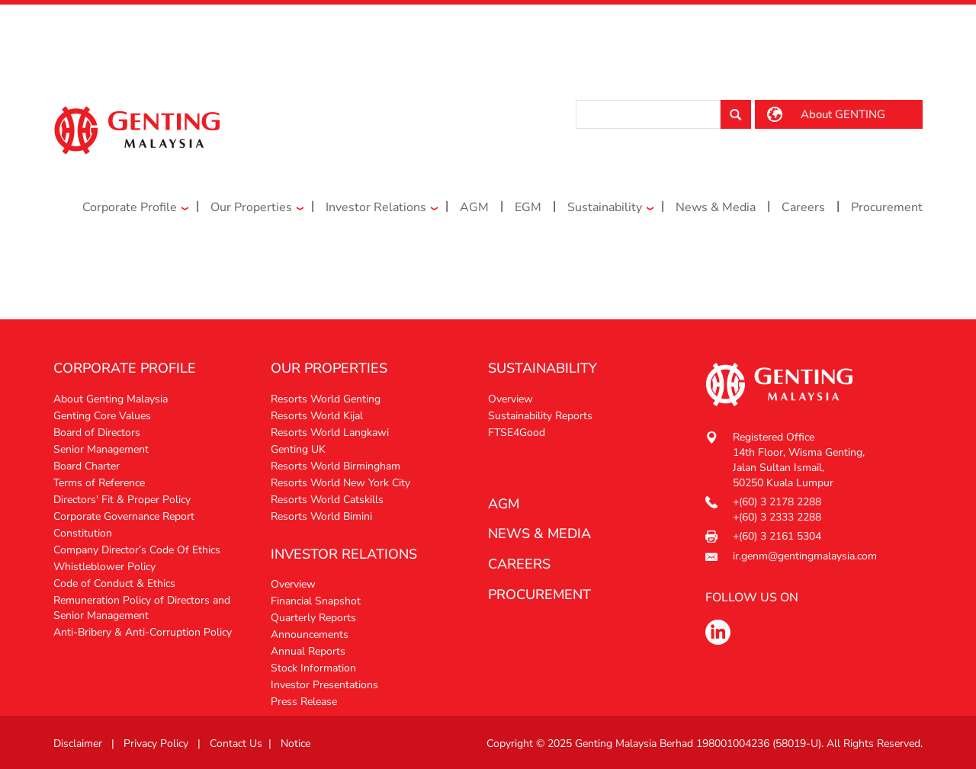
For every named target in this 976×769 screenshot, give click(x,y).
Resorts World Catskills (327, 499)
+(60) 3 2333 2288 (777, 517)
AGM (474, 207)
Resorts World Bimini (321, 516)
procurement (539, 594)
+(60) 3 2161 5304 (777, 536)
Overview (293, 584)
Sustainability (604, 207)
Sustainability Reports (540, 416)
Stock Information (313, 668)
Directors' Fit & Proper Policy (122, 499)
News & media (539, 533)
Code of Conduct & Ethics (114, 583)
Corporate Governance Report (123, 516)
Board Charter (86, 466)
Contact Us (236, 743)
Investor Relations (376, 207)
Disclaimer (77, 743)
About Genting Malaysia (110, 399)
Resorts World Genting (325, 399)
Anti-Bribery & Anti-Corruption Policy (142, 632)
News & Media (716, 207)
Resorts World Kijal (317, 416)
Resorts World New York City (340, 483)
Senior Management (101, 449)
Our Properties (251, 207)
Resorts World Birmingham (335, 466)
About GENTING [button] (843, 114)
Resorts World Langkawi (330, 432)
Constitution (82, 533)
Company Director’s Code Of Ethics (136, 550)
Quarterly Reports (313, 617)
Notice (295, 743)
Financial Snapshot (316, 601)
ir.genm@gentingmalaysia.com (805, 556)
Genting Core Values (102, 416)
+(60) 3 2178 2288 (777, 502)
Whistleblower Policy (104, 566)
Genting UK (298, 449)
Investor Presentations (324, 685)
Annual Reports (308, 651)
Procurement (887, 207)
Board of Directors (96, 432)
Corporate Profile (129, 207)
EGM (528, 207)
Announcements (309, 634)
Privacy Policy (156, 743)
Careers (803, 207)
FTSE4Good (516, 432)
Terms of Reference (99, 483)
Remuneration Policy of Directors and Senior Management (141, 608)
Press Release (304, 701)
